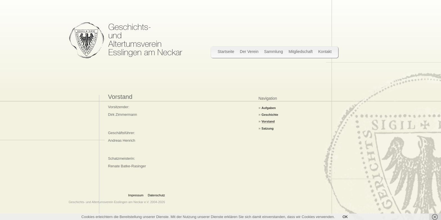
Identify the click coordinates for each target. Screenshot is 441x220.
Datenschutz (156, 195)
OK (345, 217)
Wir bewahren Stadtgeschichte (126, 40)
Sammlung (273, 51)
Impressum (135, 195)
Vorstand (268, 121)
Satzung (268, 128)
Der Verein (249, 51)
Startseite (226, 51)
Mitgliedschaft (301, 51)
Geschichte (270, 114)
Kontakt (325, 51)
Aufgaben (269, 108)
